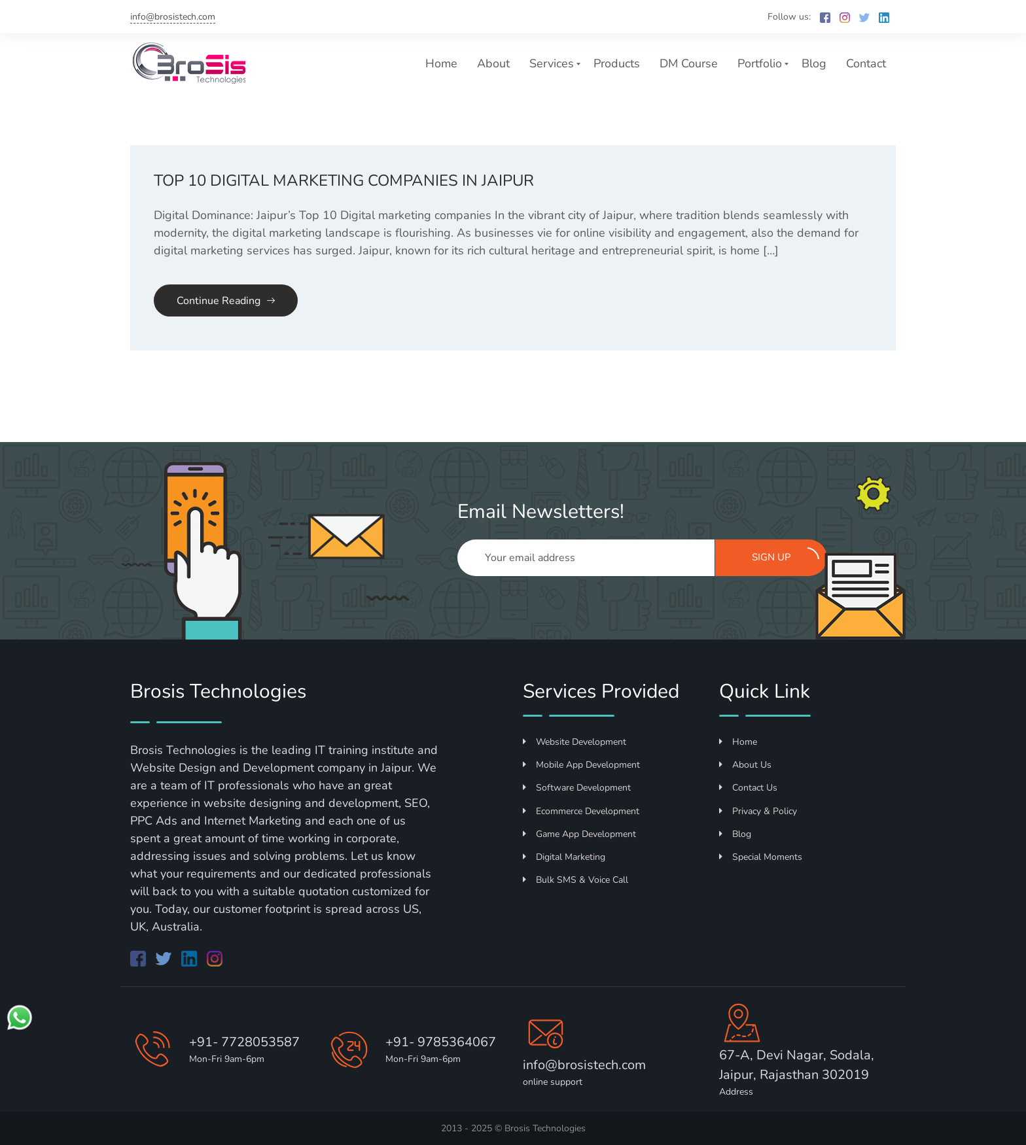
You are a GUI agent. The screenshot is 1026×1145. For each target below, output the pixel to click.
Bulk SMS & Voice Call (575, 880)
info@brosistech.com (172, 16)
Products (616, 63)
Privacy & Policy (758, 811)
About (493, 63)
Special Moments (760, 857)
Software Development (577, 787)
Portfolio (759, 63)
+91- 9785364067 (440, 1042)
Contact (866, 63)
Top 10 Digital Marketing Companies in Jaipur (344, 180)
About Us (745, 765)
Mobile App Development (581, 765)
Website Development (574, 742)
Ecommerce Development (581, 811)
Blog (814, 63)
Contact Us (748, 787)
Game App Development (579, 834)
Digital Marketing (564, 857)
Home (441, 63)
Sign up (786, 555)
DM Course (689, 63)
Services (551, 63)
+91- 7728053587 (244, 1042)
